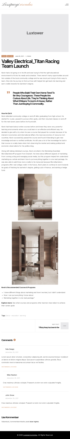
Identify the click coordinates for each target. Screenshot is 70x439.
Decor (8, 315)
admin (29, 56)
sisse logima (34, 422)
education (15, 315)
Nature (10, 56)
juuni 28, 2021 (19, 56)
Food (4, 56)
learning (23, 315)
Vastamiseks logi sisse (9, 367)
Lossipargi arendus (30, 435)
